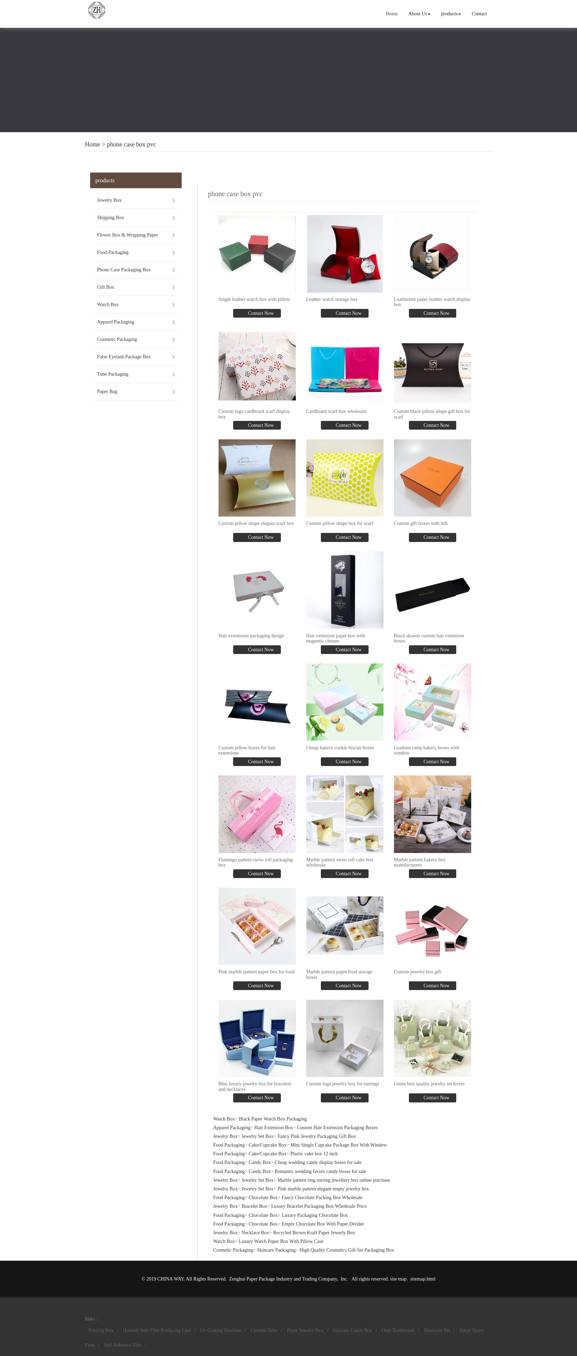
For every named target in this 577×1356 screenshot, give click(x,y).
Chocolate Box (263, 1197)
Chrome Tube (264, 1330)
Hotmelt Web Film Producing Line (157, 1330)
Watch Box (108, 304)
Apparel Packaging (115, 322)
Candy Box (260, 1162)
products (451, 13)
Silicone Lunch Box (352, 1330)
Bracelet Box (254, 1206)
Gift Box (105, 287)
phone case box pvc (131, 144)
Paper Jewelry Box (305, 1330)
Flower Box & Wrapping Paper (127, 235)
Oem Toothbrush (398, 1330)
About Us (419, 13)
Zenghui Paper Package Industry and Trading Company (283, 1279)
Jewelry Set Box (258, 1136)
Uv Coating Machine (220, 1330)
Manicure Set (437, 1330)
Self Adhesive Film (123, 1345)
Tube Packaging (112, 374)
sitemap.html (423, 1279)
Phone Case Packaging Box (124, 269)
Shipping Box (110, 217)
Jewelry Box (109, 200)
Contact (479, 13)
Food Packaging (113, 252)
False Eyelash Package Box (124, 356)
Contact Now (260, 313)
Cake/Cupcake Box (267, 1145)
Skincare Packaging (276, 1250)
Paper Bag (107, 391)
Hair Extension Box (273, 1127)
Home (392, 13)
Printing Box (100, 1330)
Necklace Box (255, 1232)
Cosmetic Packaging (117, 339)
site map (398, 1279)
